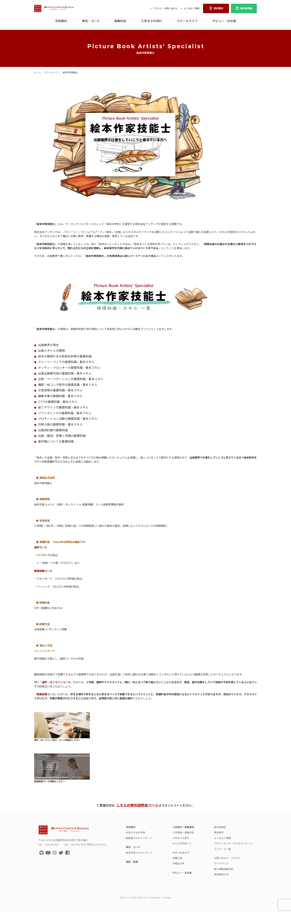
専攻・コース (90, 22)
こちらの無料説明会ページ (137, 807)
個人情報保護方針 (223, 870)
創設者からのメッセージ (139, 839)
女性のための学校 (135, 834)
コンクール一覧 (222, 850)
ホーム (37, 74)
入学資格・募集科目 (183, 834)
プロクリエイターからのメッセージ (233, 845)
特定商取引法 (221, 876)
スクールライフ (187, 22)
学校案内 (61, 22)
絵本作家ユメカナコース (139, 854)
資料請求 (216, 9)
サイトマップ (221, 865)
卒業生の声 (178, 865)
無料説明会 (243, 9)
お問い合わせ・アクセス (227, 859)
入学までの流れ (151, 22)
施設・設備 (132, 863)
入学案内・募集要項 (183, 828)
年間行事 (177, 859)
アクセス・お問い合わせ (165, 9)
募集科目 (120, 22)
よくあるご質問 (191, 9)
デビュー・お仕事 (224, 22)
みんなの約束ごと (182, 845)
